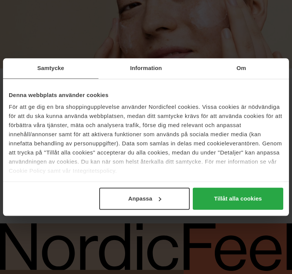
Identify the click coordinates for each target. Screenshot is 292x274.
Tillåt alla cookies (238, 198)
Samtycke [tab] (50, 68)
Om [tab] (241, 68)
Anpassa (144, 198)
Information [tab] (146, 68)
